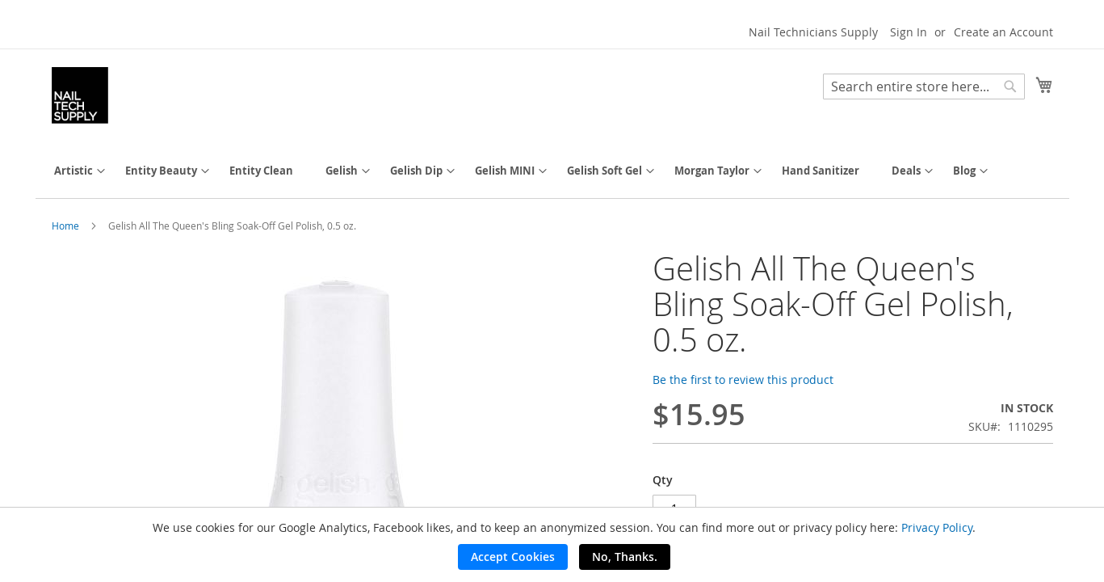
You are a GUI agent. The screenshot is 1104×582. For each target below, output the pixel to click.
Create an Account (1003, 32)
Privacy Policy (936, 527)
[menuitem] (73, 171)
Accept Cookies (513, 556)
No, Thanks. (624, 556)
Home (65, 225)
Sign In (908, 32)
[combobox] (924, 86)
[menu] (552, 171)
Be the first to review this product (743, 379)
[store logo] (80, 95)
